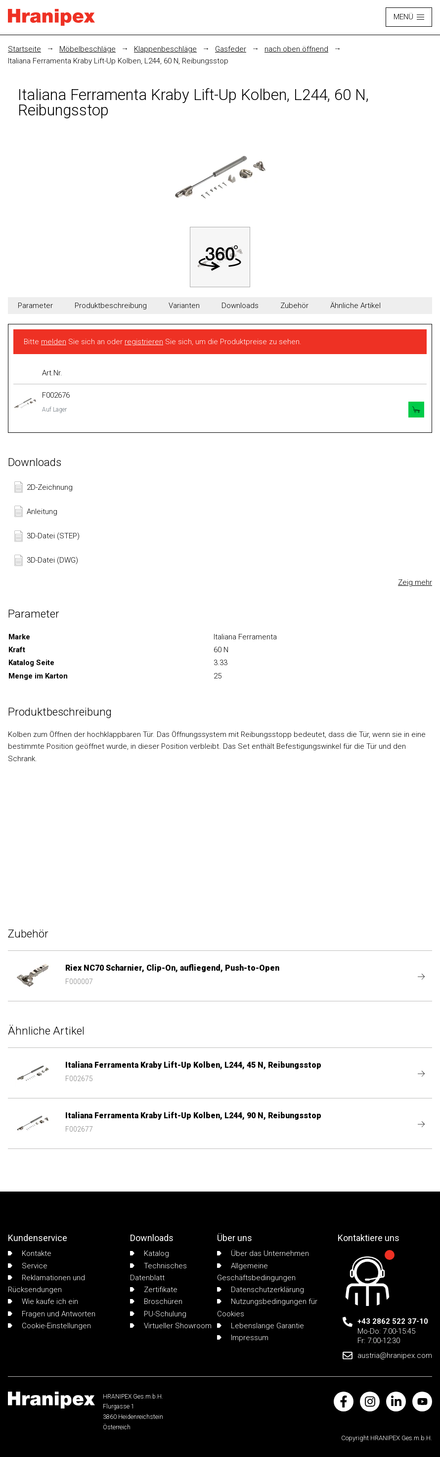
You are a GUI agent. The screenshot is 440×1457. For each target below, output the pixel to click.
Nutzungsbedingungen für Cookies (267, 1307)
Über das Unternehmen (263, 1253)
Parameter (35, 305)
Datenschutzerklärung (260, 1289)
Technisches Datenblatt (158, 1271)
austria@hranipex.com (394, 1355)
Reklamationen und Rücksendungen (46, 1283)
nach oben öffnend (296, 49)
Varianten (184, 305)
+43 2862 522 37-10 (392, 1321)
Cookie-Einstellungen (49, 1325)
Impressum (242, 1337)
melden (53, 341)
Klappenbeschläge (165, 49)
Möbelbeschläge (87, 49)
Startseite (24, 49)
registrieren (144, 341)
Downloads (240, 305)
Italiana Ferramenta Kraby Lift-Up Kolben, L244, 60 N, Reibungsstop (118, 60)
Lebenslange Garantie (260, 1325)
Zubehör (294, 305)
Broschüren (156, 1301)
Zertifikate (153, 1289)
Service (27, 1265)
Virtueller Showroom (171, 1325)
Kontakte (29, 1253)
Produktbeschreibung (111, 305)
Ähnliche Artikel (355, 305)
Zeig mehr (415, 582)
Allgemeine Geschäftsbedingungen (256, 1271)
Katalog (149, 1253)
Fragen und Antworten (51, 1313)
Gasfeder (230, 49)
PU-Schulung (158, 1313)
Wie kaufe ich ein (43, 1301)
